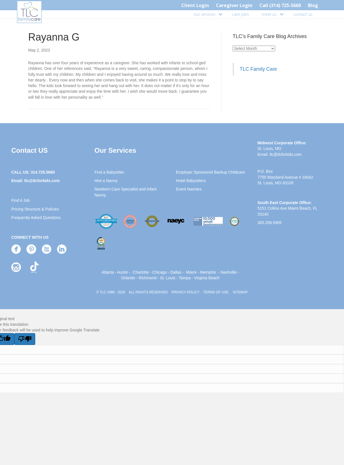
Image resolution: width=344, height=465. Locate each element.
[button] (220, 14)
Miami (191, 272)
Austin (122, 272)
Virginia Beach (207, 278)
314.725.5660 (43, 172)
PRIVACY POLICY (185, 292)
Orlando (128, 278)
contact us (302, 14)
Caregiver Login (234, 5)
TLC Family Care (258, 69)
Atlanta (108, 272)
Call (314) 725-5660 (280, 5)
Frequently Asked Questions (36, 217)
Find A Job (20, 200)
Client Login (195, 5)
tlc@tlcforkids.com (42, 180)
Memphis (208, 272)
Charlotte (141, 272)
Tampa (185, 278)
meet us (269, 14)
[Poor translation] (24, 339)
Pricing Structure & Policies (35, 209)
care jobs (240, 14)
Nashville (228, 272)
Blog (313, 5)
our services (204, 14)
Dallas (175, 272)
